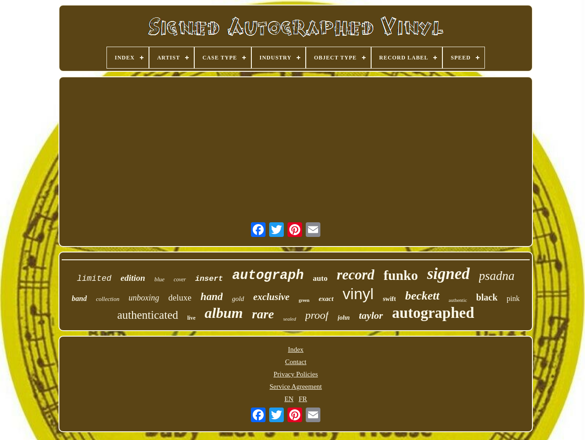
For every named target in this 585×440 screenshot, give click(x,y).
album (224, 313)
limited (94, 278)
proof (317, 315)
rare (263, 314)
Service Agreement (296, 386)
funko (400, 275)
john (344, 317)
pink (513, 298)
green (303, 300)
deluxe (179, 297)
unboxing (143, 297)
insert (209, 278)
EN (288, 398)
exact (326, 298)
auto (320, 278)
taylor (371, 315)
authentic (458, 300)
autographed (433, 313)
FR (302, 398)
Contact (296, 361)
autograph (268, 275)
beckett (422, 295)
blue (159, 279)
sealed (289, 319)
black (487, 297)
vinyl (358, 293)
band (79, 298)
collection (107, 298)
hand (212, 296)
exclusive (271, 296)
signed (448, 274)
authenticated (147, 315)
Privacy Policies (295, 374)
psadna (497, 276)
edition (133, 278)
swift (389, 298)
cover (180, 279)
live (191, 318)
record (356, 275)
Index (295, 349)
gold (238, 298)
